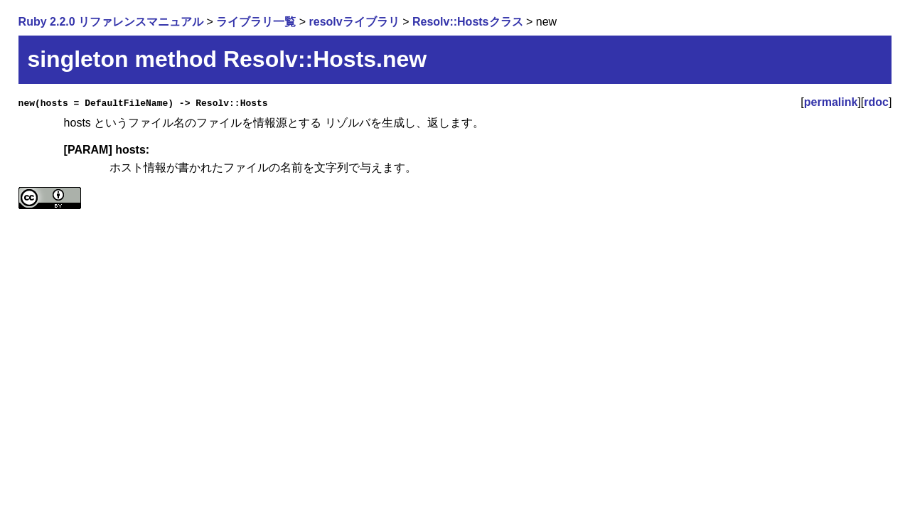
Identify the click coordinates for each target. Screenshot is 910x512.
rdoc (876, 102)
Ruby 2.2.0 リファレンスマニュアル (110, 22)
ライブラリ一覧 (256, 22)
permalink (831, 102)
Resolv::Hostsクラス (467, 22)
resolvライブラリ (354, 22)
